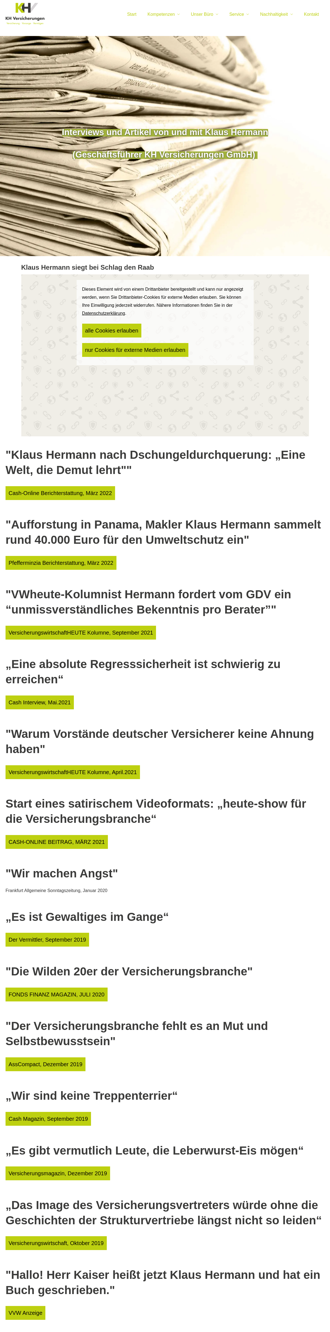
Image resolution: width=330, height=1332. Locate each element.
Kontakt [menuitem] (311, 14)
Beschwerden (186, 1318)
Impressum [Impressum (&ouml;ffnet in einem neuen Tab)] (106, 1318)
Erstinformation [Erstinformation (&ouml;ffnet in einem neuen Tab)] (158, 1318)
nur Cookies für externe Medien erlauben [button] (172, 328)
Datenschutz (130, 1318)
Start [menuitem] (131, 14)
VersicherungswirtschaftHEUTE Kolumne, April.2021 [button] (55, 756)
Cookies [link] (209, 1318)
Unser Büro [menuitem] (202, 14)
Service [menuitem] (236, 14)
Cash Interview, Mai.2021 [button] (31, 690)
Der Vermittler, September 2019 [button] (37, 917)
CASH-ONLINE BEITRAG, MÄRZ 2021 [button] (43, 823)
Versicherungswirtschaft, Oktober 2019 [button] (43, 1203)
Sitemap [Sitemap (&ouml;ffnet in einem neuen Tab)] (226, 1318)
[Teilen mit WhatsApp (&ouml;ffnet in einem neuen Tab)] (321, 1299)
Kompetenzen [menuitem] (161, 14)
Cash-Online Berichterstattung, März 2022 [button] (46, 491)
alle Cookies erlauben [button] (105, 328)
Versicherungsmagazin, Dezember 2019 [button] (44, 1137)
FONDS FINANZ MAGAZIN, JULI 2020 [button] (43, 968)
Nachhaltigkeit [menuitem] (274, 14)
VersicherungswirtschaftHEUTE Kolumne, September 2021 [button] (60, 624)
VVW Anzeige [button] (24, 1269)
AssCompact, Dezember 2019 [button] (36, 1034)
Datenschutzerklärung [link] (103, 313)
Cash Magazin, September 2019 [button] (38, 1086)
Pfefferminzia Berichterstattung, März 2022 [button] (46, 557)
